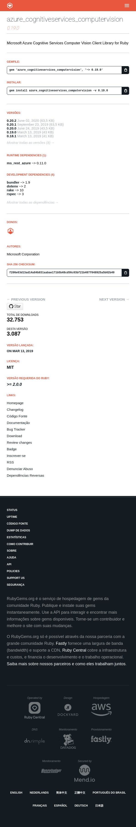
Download (14, 436)
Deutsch (81, 805)
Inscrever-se (16, 456)
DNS (38, 729)
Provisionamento (101, 729)
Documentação (18, 423)
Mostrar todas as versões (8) (28, 142)
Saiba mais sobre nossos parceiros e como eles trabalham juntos (66, 664)
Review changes (19, 442)
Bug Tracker (16, 429)
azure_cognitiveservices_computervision (65, 19)
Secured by (86, 761)
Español (60, 805)
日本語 (99, 805)
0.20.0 (11, 128)
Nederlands (39, 792)
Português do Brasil (109, 792)
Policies (13, 571)
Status (12, 510)
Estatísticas (16, 537)
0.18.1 (11, 136)
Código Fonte (17, 416)
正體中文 (79, 792)
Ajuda (11, 557)
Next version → (114, 299)
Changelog (15, 409)
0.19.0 (11, 132)
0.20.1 (11, 124)
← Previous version (26, 299)
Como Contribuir (20, 544)
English (16, 792)
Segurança (15, 584)
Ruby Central (74, 650)
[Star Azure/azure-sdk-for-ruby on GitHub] (15, 306)
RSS (10, 462)
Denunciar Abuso (20, 469)
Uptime (12, 516)
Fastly (61, 643)
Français (40, 805)
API (9, 564)
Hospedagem (102, 698)
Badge (12, 449)
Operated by (36, 699)
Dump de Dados (18, 530)
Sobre (12, 550)
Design (71, 698)
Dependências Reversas (25, 475)
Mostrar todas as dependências (31, 202)
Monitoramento (68, 729)
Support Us (16, 578)
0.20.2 (11, 120)
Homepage (15, 403)
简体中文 (61, 792)
